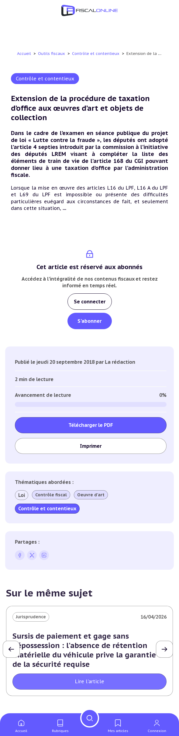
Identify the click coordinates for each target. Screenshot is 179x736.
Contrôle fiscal (51, 495)
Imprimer (91, 446)
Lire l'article (89, 681)
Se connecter (89, 302)
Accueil (24, 53)
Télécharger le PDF (90, 425)
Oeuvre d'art (91, 495)
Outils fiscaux (52, 53)
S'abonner (89, 321)
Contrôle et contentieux (96, 53)
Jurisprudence (31, 617)
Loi (21, 495)
